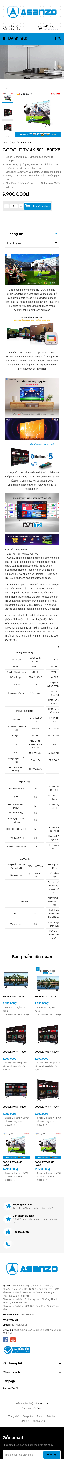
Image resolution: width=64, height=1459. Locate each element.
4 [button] (38, 133)
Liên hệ (25, 1421)
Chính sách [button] (32, 1372)
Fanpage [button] (9, 1381)
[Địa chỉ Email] (32, 1454)
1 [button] (27, 133)
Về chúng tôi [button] (32, 1363)
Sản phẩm (27, 1416)
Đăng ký (13, 26)
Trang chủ (13, 1416)
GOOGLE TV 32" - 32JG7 (47, 996)
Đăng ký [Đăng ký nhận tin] (51, 1454)
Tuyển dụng (38, 1421)
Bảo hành (52, 1416)
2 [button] (30, 133)
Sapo (39, 1408)
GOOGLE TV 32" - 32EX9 (47, 1052)
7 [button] (48, 133)
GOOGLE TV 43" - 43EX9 (14, 1052)
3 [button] (34, 133)
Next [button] (7, 136)
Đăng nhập (15, 29)
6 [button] (45, 133)
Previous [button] (7, 88)
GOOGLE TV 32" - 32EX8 (14, 1107)
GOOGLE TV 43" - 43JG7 (14, 996)
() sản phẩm (52, 28)
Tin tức (40, 1416)
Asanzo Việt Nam (12, 1388)
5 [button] (41, 133)
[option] (38, 114)
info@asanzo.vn (19, 1324)
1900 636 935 (27, 1314)
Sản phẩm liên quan (32, 956)
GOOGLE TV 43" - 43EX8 (47, 1107)
